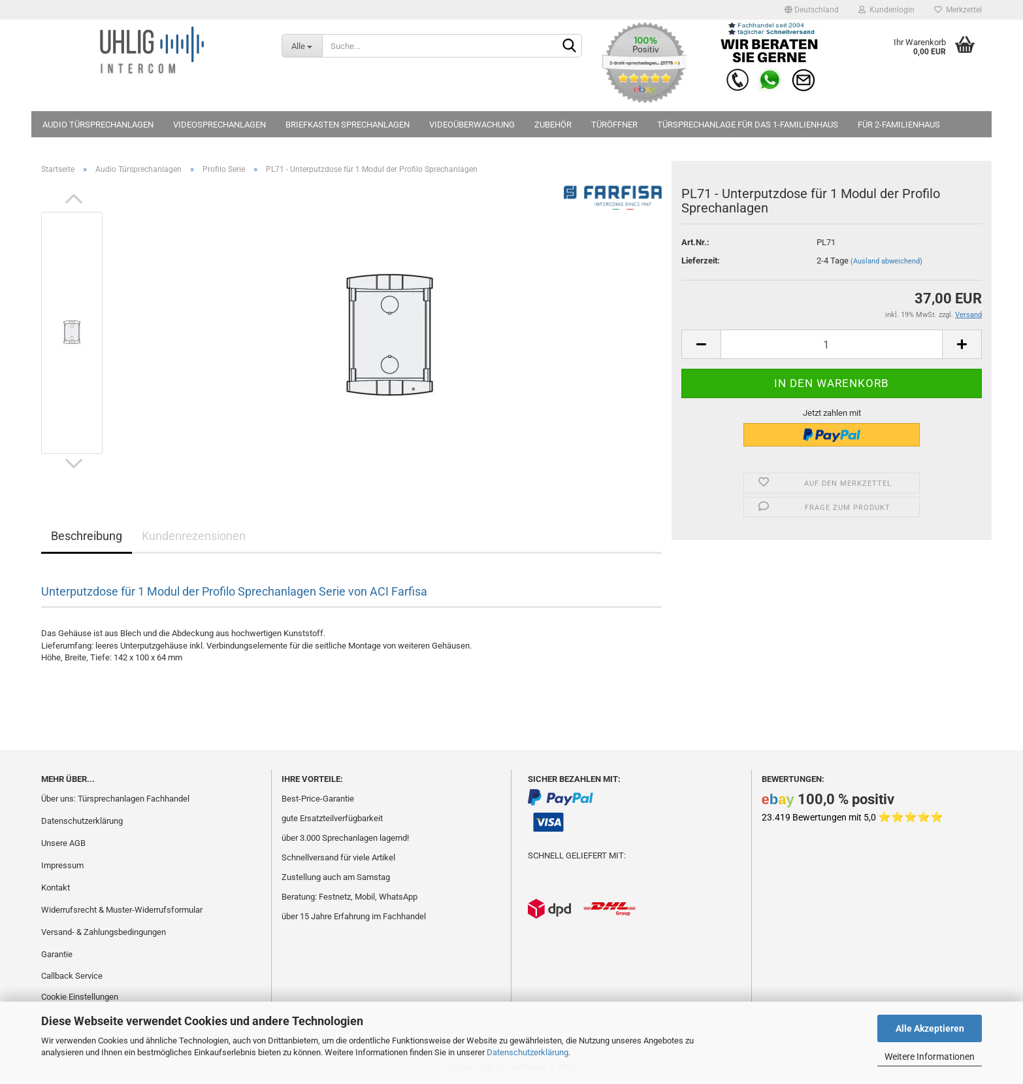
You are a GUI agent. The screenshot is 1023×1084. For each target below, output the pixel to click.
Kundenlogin (886, 9)
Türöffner (614, 124)
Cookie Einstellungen (79, 997)
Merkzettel (958, 9)
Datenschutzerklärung (527, 1052)
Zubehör (553, 124)
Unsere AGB (63, 843)
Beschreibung (86, 536)
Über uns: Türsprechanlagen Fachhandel (115, 799)
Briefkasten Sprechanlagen (347, 124)
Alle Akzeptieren (930, 1028)
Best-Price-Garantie (318, 799)
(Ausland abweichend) (886, 261)
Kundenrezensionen (194, 536)
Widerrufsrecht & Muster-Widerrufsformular (122, 910)
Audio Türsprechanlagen (98, 124)
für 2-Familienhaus (899, 124)
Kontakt (55, 887)
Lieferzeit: (700, 260)
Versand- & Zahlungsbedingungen (103, 932)
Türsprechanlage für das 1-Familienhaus (747, 124)
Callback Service (72, 976)
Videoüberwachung (472, 124)
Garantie (57, 954)
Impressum (62, 865)
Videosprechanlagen (219, 124)
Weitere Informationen (930, 1056)
